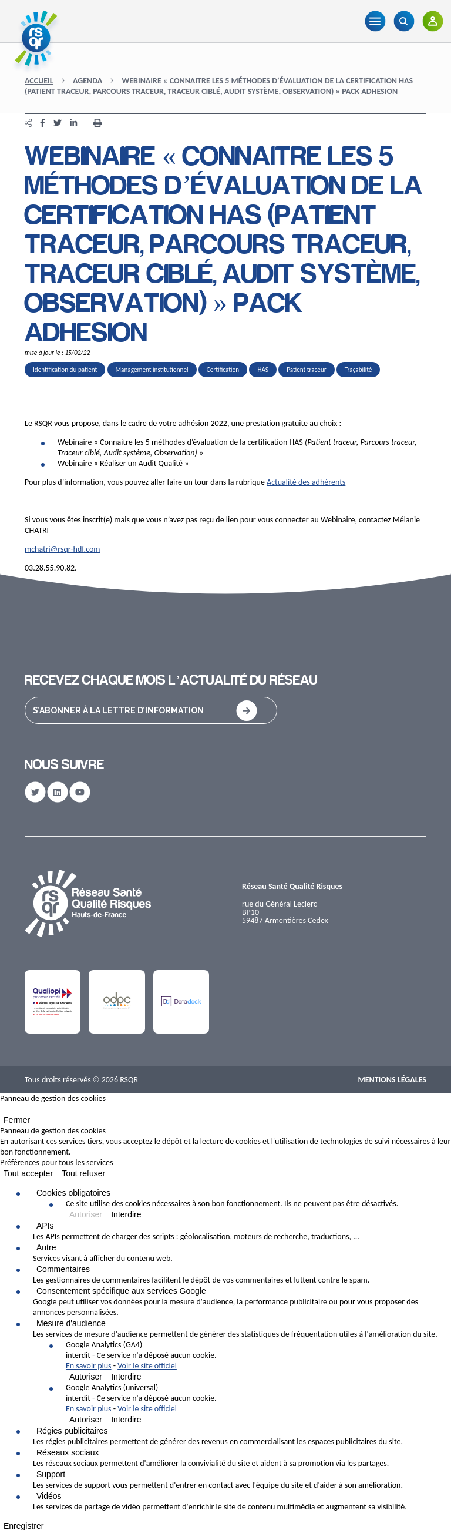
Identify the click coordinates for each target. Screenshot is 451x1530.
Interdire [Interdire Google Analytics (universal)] (126, 1419)
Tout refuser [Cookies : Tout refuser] (83, 1173)
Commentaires (63, 1269)
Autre (46, 1247)
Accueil (39, 81)
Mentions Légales (392, 1080)
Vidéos (49, 1496)
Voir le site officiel (147, 1366)
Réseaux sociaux (67, 1452)
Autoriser (85, 1214)
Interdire (126, 1214)
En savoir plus (89, 1366)
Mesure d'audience (71, 1323)
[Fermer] (3, 1111)
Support (50, 1474)
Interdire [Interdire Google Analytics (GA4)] (126, 1376)
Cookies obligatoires (73, 1192)
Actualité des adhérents (306, 482)
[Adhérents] (432, 21)
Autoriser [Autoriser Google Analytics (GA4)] (85, 1376)
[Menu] (375, 21)
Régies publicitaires (71, 1430)
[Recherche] (403, 21)
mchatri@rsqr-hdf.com (62, 549)
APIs (45, 1225)
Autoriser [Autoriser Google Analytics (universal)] (85, 1419)
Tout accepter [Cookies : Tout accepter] (28, 1173)
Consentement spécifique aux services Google (121, 1291)
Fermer (17, 1120)
